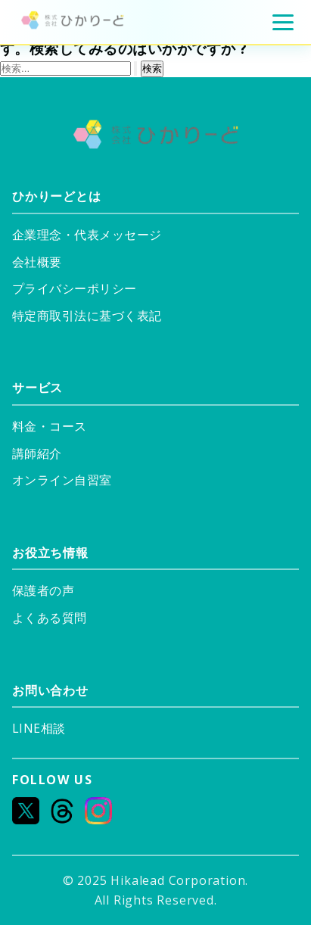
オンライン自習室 (62, 480)
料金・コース (49, 426)
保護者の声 (43, 591)
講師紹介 (37, 454)
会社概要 (37, 262)
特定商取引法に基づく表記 (87, 316)
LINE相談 (38, 728)
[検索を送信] (135, 68)
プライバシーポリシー (74, 289)
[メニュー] (283, 22)
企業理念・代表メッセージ (87, 235)
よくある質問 (49, 618)
